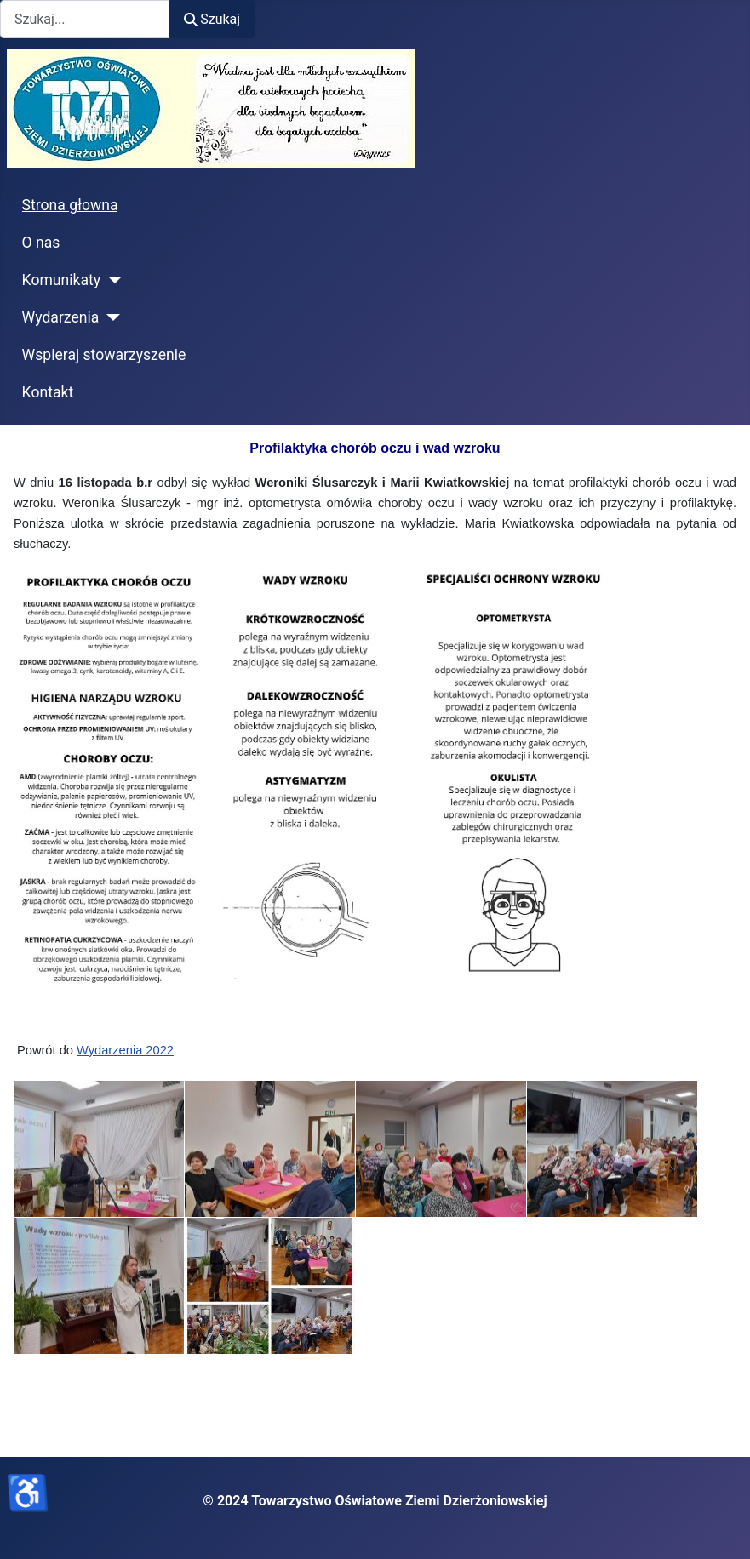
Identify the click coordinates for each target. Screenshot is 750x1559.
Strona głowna (70, 205)
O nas (41, 242)
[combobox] (85, 19)
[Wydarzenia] (109, 317)
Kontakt (48, 392)
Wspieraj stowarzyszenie (104, 354)
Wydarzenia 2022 (125, 1050)
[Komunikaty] (111, 280)
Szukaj (212, 19)
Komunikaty (61, 279)
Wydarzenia (61, 317)
